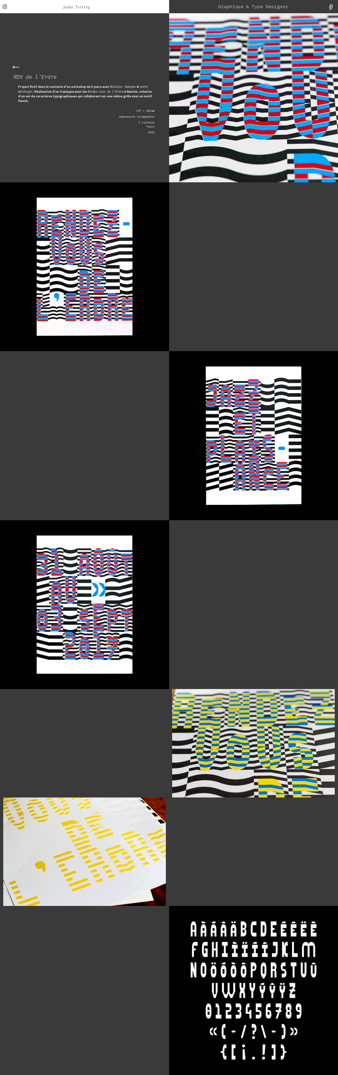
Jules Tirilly (76, 7)
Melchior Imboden (125, 87)
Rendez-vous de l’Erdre (110, 91)
